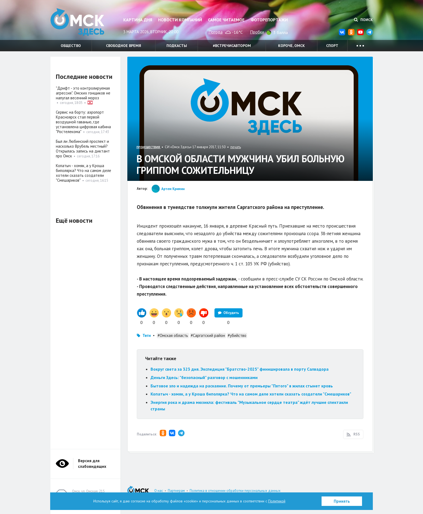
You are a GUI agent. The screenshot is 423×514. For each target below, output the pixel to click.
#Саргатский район (208, 335)
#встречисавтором (232, 45)
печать (235, 147)
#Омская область (173, 335)
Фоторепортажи (269, 19)
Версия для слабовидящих (92, 463)
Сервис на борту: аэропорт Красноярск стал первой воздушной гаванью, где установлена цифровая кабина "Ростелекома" (83, 122)
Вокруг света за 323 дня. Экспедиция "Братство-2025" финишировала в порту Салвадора (240, 369)
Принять (342, 501)
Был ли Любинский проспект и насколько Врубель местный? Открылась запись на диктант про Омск (83, 148)
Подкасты (176, 45)
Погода (216, 32)
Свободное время (123, 45)
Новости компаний (180, 19)
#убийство (237, 335)
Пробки (257, 32)
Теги (146, 335)
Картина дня (137, 19)
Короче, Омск (291, 45)
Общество (71, 45)
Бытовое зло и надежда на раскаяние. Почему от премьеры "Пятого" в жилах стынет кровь (242, 385)
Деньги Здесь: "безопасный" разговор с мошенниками (204, 377)
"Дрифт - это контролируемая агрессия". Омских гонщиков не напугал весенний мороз (83, 93)
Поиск (363, 19)
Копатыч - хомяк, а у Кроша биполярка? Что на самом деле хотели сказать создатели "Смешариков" (251, 394)
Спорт (332, 45)
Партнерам (176, 490)
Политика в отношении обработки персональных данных (235, 490)
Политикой (276, 501)
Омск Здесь (77, 22)
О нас (158, 490)
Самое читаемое (226, 19)
